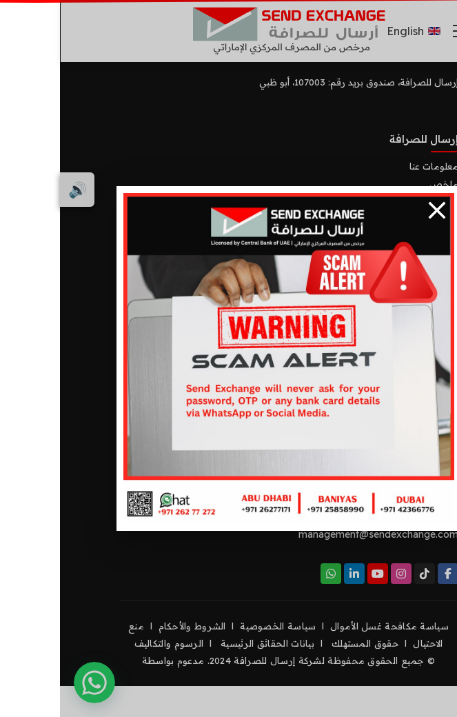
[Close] (377, 210)
